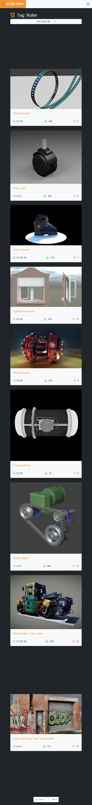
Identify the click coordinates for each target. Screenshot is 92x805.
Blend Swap (13, 4)
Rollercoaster (21, 113)
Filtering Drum (22, 465)
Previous (39, 799)
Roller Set (19, 188)
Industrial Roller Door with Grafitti (33, 738)
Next (54, 799)
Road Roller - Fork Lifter (28, 633)
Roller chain (20, 558)
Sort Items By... (46, 21)
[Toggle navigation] (88, 4)
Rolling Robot (21, 372)
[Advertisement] (46, 46)
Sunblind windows (24, 311)
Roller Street (21, 249)
